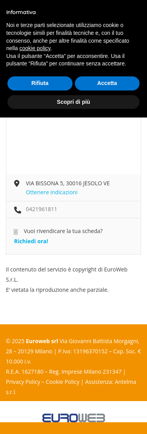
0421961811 (41, 209)
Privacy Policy (23, 381)
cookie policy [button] (34, 48)
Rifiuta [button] (40, 83)
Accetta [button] (107, 83)
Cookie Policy (63, 381)
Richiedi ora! (31, 241)
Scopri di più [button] (73, 102)
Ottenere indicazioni (52, 192)
